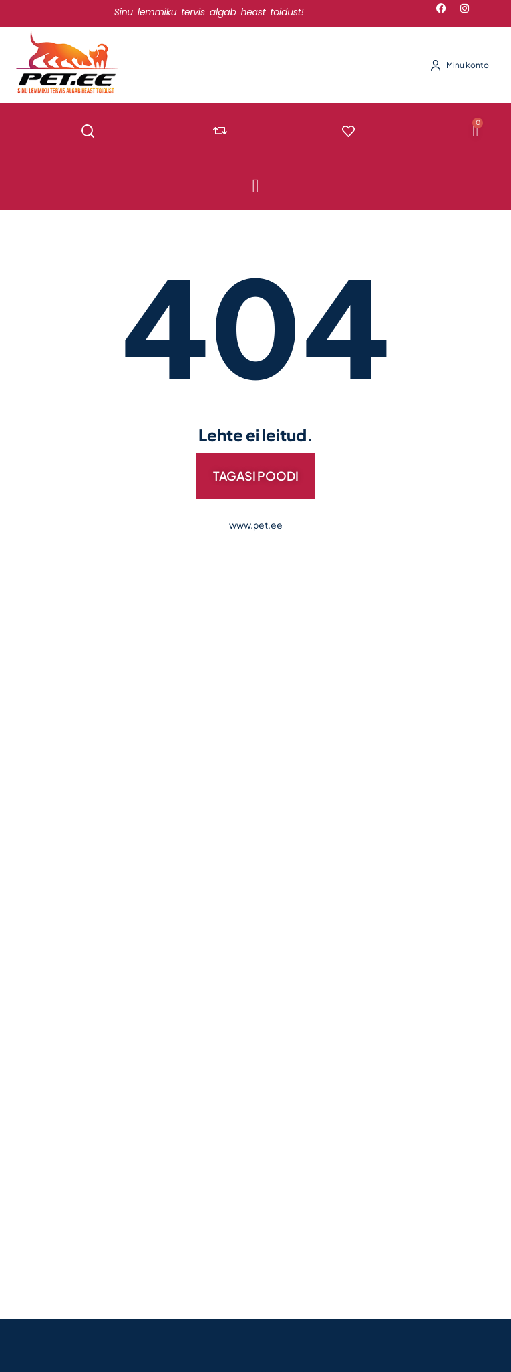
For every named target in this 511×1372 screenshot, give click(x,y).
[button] (256, 185)
